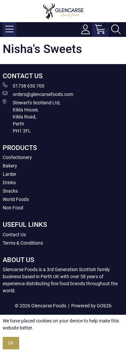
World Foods (16, 199)
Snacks (10, 191)
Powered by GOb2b (91, 305)
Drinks (9, 182)
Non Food (13, 207)
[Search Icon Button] (116, 29)
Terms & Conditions (23, 243)
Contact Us (14, 234)
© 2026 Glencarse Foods (40, 305)
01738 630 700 (23, 86)
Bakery (10, 165)
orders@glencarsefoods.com (38, 94)
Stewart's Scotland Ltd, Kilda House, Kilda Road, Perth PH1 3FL (31, 116)
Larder (9, 174)
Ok (11, 343)
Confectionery (17, 157)
